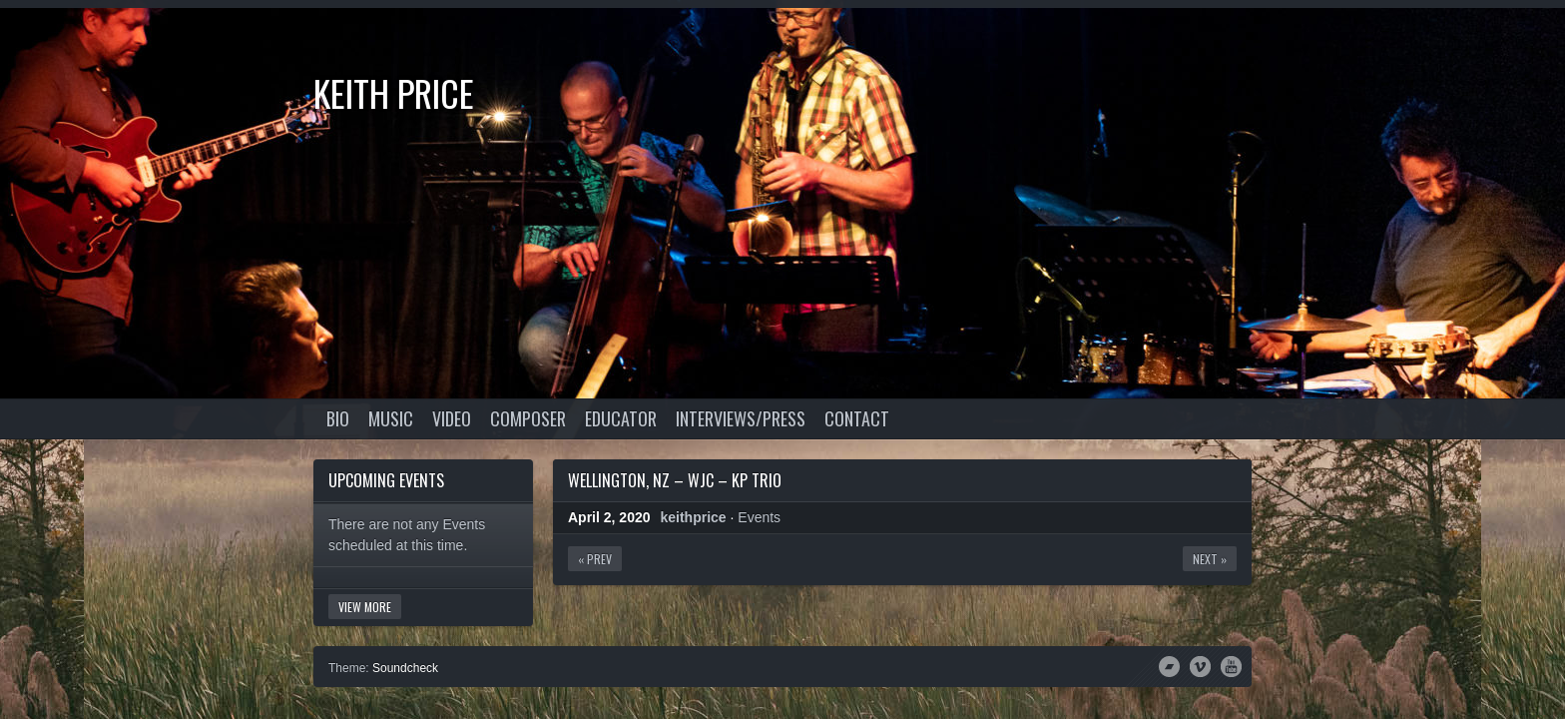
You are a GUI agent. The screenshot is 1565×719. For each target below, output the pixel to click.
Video (451, 418)
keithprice (694, 517)
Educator (621, 418)
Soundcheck (405, 668)
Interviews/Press (740, 418)
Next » (1210, 558)
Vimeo (1200, 665)
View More (364, 606)
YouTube (1231, 665)
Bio (337, 418)
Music (390, 418)
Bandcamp (1169, 665)
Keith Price (393, 92)
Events (759, 517)
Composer (528, 418)
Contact (856, 418)
